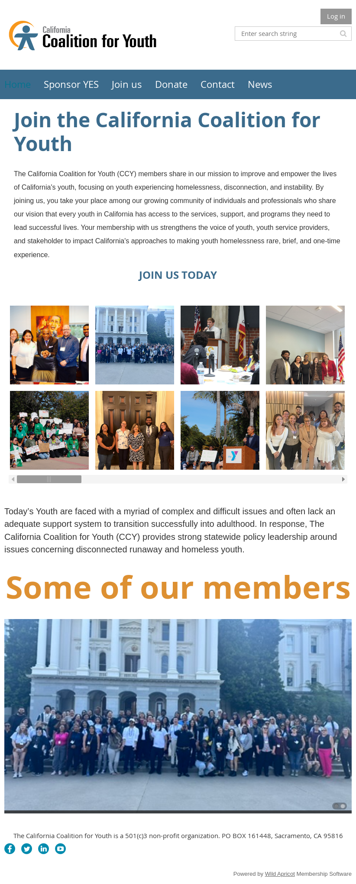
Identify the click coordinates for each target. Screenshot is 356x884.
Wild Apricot (280, 874)
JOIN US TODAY (178, 275)
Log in (336, 16)
